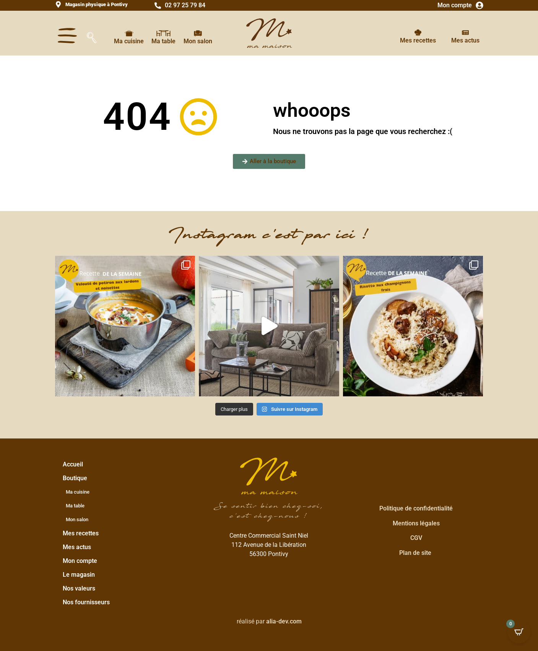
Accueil (73, 464)
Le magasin (79, 574)
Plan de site (415, 552)
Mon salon (198, 41)
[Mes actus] (465, 32)
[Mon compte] (479, 5)
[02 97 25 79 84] (157, 5)
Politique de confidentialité (416, 508)
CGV (416, 537)
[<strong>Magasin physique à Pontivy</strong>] (58, 4)
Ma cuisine (129, 41)
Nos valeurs (79, 588)
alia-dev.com (284, 621)
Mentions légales (416, 523)
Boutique (77, 478)
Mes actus (465, 40)
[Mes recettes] (417, 32)
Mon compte (454, 5)
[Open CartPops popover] (518, 631)
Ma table (163, 41)
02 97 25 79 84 (185, 5)
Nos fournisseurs (86, 602)
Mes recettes (418, 40)
